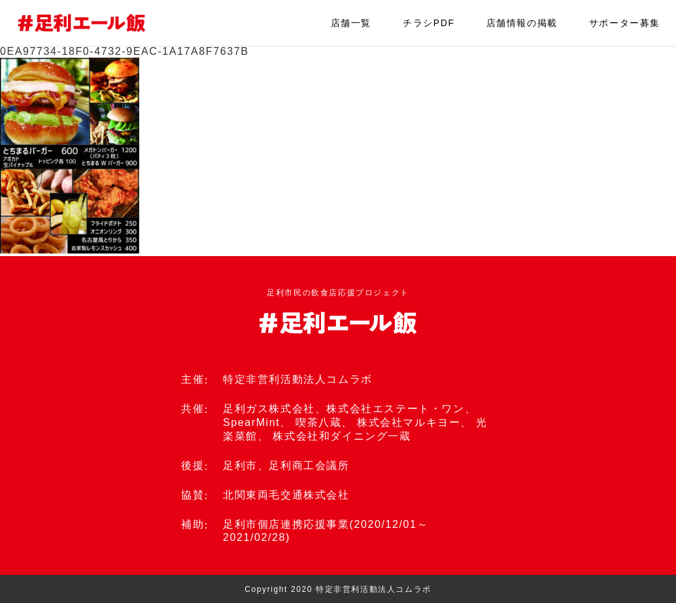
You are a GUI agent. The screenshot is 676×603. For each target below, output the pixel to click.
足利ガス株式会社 (269, 408)
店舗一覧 (351, 23)
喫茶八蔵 (318, 422)
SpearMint (251, 422)
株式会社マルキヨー (408, 422)
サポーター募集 (624, 23)
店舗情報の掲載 (522, 23)
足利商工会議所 (309, 465)
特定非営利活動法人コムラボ (298, 379)
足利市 (240, 465)
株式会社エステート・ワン (395, 408)
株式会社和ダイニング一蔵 (342, 436)
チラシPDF (429, 23)
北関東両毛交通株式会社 (286, 494)
